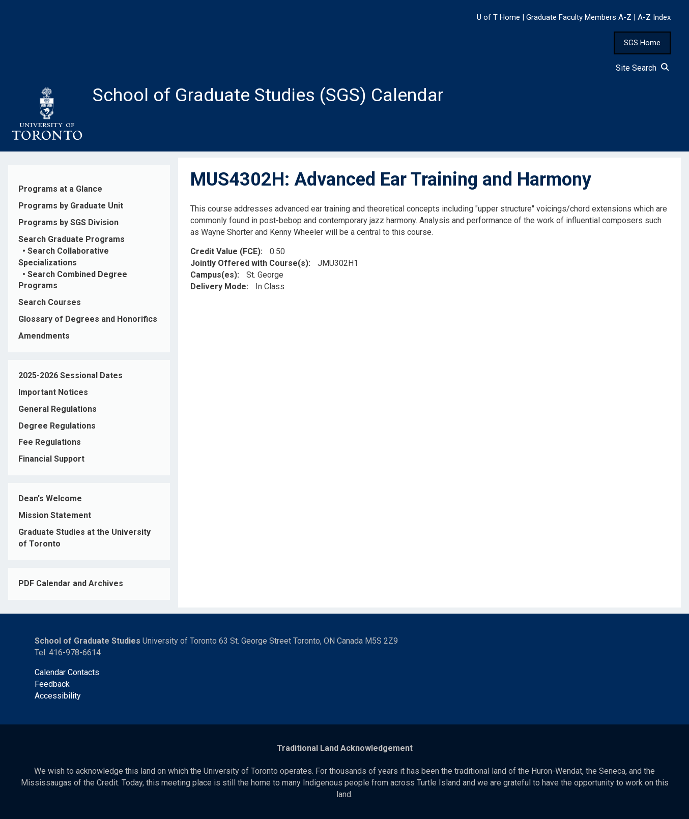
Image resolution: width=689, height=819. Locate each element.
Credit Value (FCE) (225, 252)
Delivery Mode (218, 286)
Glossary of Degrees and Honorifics (87, 319)
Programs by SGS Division (68, 222)
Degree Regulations (57, 426)
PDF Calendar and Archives (70, 583)
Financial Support (51, 459)
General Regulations (57, 409)
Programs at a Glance (60, 189)
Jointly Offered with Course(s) (249, 263)
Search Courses (49, 302)
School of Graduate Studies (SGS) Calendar (268, 95)
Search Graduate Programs (71, 239)
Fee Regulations (49, 442)
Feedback (52, 684)
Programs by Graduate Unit (70, 205)
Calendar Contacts (67, 672)
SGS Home (642, 42)
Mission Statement (54, 515)
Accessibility (58, 696)
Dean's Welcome (50, 498)
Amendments (44, 336)
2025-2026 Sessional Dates (70, 375)
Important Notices (53, 392)
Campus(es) (213, 275)
